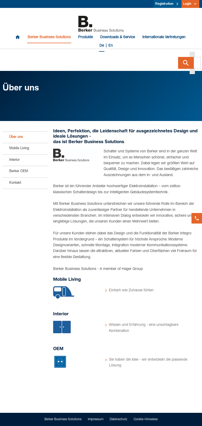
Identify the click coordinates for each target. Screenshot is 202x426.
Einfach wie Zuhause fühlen (131, 290)
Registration (164, 4)
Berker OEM (18, 171)
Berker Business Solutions (49, 37)
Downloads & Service (117, 37)
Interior (14, 160)
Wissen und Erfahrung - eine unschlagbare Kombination (143, 328)
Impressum (95, 419)
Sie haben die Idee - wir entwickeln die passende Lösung (148, 362)
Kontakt (15, 183)
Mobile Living (19, 148)
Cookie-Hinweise (146, 419)
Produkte (85, 37)
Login (187, 4)
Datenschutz (118, 419)
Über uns (16, 137)
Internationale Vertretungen (163, 37)
